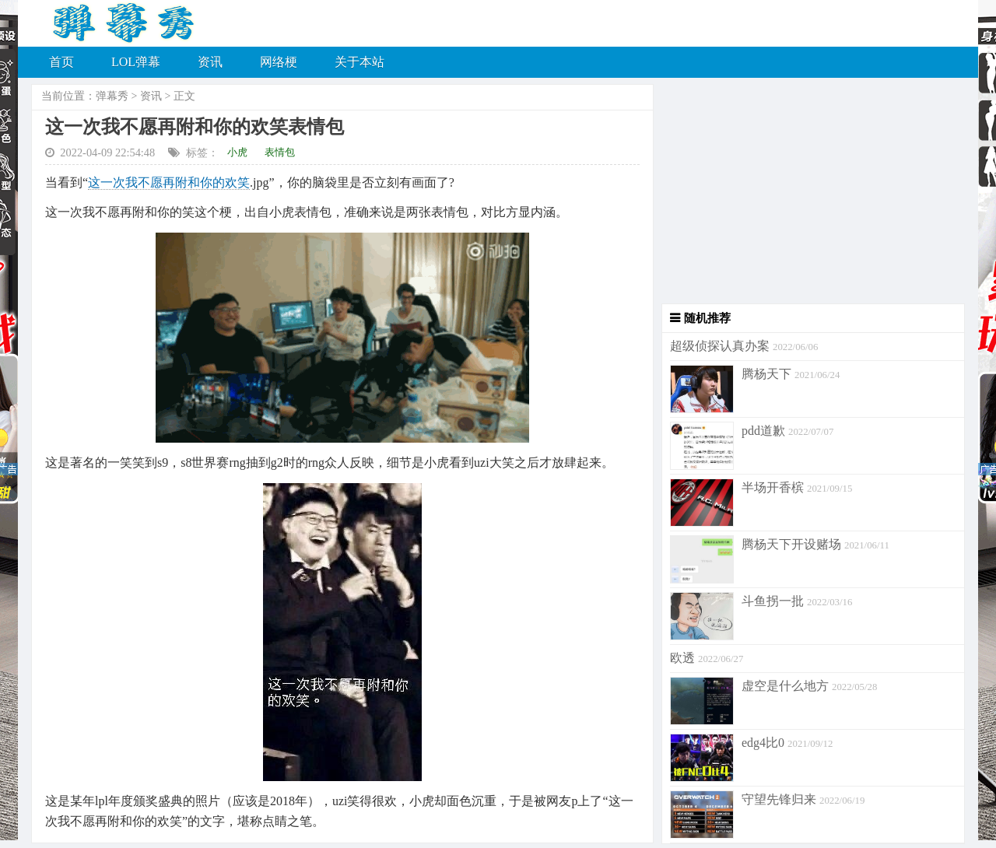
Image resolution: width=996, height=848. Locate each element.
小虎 (237, 152)
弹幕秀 (112, 96)
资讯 (210, 61)
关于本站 (359, 61)
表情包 (280, 152)
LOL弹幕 (135, 61)
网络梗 (278, 61)
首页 (61, 61)
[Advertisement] (809, 194)
